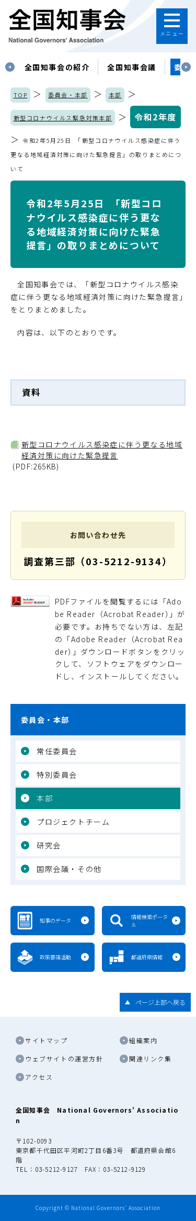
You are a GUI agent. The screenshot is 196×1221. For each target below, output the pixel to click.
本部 (115, 95)
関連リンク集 (150, 1058)
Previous (10, 67)
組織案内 (143, 1040)
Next (186, 67)
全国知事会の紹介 (57, 67)
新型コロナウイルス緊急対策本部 (63, 118)
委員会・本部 (68, 95)
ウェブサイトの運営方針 (64, 1058)
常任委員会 (57, 751)
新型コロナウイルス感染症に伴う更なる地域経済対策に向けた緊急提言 (101, 450)
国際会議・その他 (69, 869)
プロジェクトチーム (73, 821)
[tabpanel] (57, 67)
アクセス (39, 1076)
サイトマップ (46, 1040)
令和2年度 (155, 116)
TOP (21, 95)
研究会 (49, 845)
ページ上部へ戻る (160, 1002)
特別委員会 (57, 774)
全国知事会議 (131, 67)
